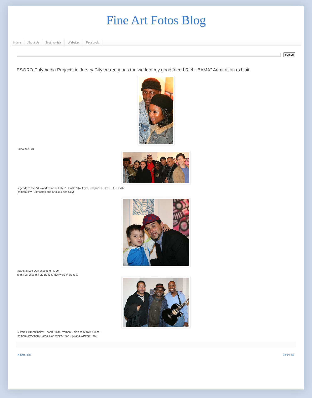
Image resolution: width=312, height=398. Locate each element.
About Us (33, 42)
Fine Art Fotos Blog (156, 20)
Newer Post (24, 354)
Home (17, 42)
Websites (74, 42)
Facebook (92, 42)
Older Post (288, 354)
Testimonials (54, 42)
